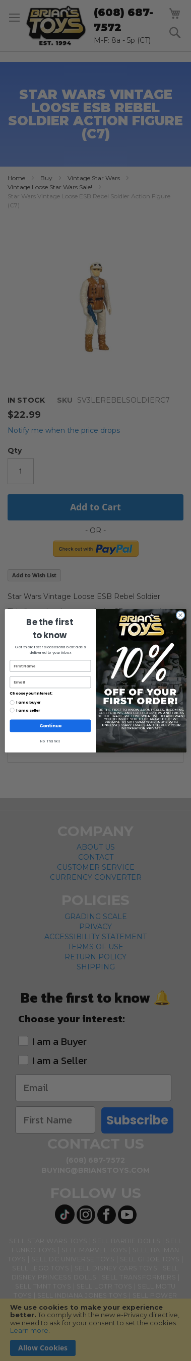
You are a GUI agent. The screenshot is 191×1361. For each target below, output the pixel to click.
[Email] (50, 682)
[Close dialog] (180, 615)
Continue (50, 725)
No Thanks (50, 740)
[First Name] (50, 665)
